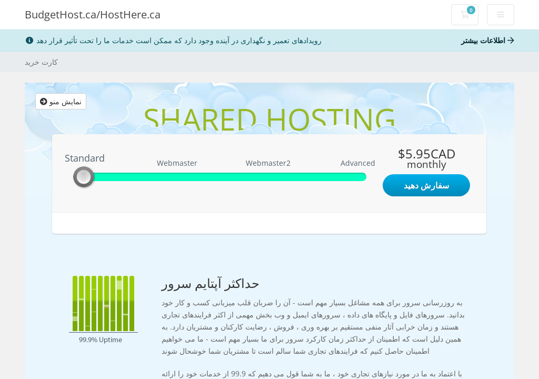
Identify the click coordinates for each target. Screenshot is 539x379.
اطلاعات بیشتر (487, 40)
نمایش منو (61, 101)
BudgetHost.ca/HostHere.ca (93, 14)
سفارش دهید (426, 185)
